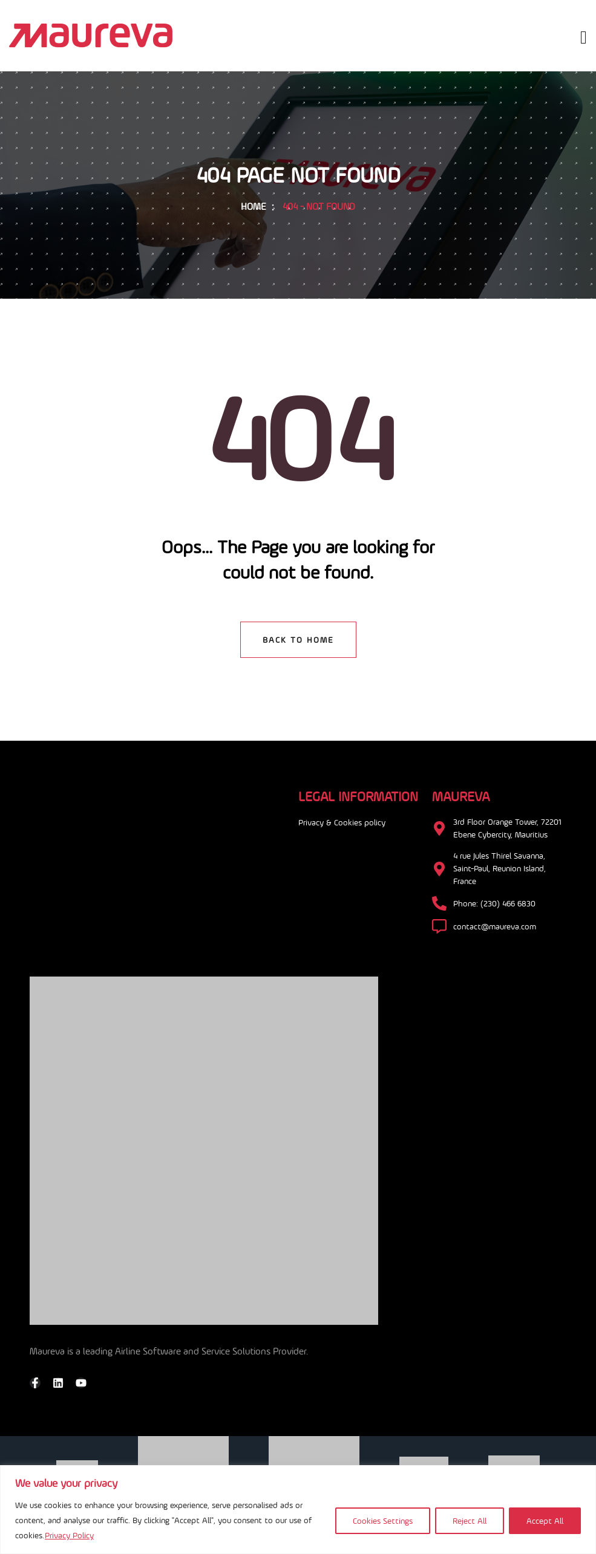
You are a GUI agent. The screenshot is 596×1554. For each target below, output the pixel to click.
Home (255, 206)
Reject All (469, 1520)
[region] (298, 1509)
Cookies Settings (383, 1520)
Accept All (544, 1520)
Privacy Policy (69, 1535)
